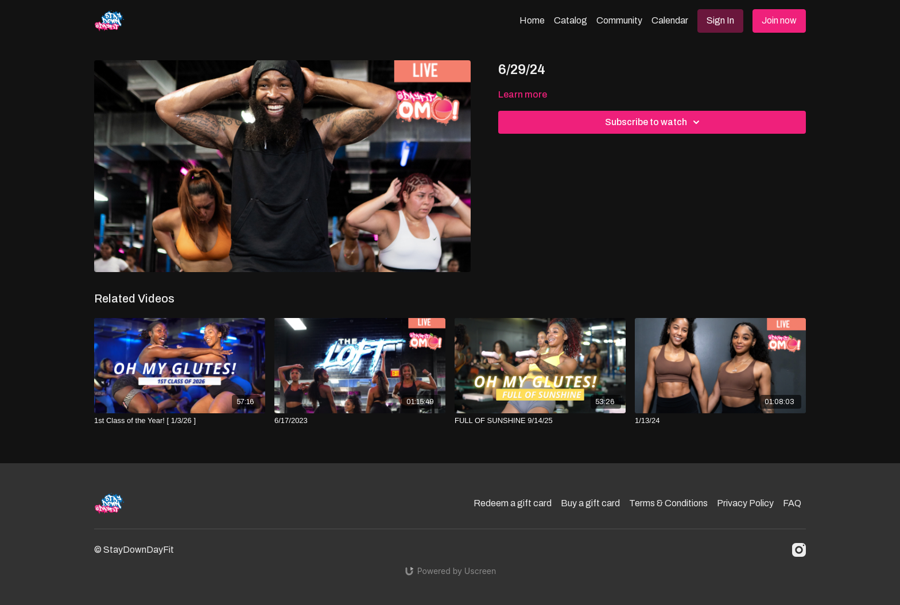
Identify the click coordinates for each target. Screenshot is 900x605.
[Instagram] (799, 550)
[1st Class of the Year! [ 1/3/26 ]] (179, 420)
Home (532, 20)
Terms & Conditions (668, 503)
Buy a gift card (590, 503)
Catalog (570, 20)
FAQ (792, 503)
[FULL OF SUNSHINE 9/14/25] (540, 420)
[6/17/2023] (359, 420)
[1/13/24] (720, 420)
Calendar (669, 20)
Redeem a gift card (513, 503)
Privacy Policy (745, 503)
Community (619, 20)
